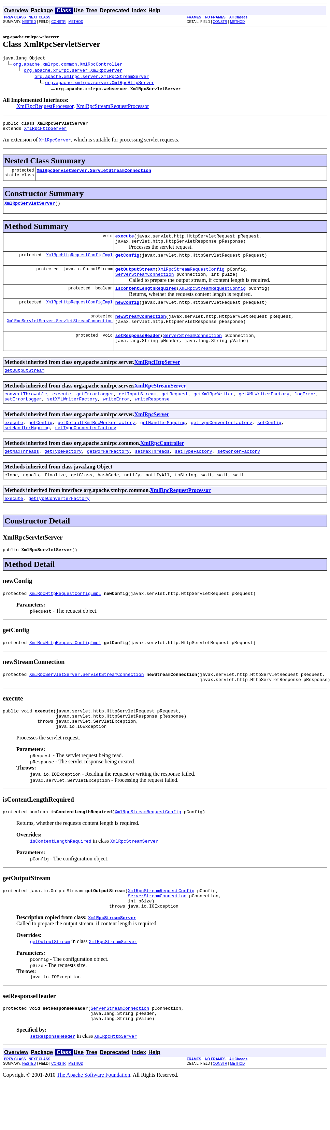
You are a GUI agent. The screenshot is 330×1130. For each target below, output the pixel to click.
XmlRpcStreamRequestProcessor (112, 107)
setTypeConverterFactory (85, 449)
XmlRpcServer (151, 434)
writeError (116, 418)
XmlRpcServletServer (29, 208)
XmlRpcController (162, 464)
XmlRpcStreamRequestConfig (191, 278)
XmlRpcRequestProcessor (44, 107)
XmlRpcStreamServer (160, 403)
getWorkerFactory (108, 474)
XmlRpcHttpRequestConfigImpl (79, 263)
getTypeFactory (63, 474)
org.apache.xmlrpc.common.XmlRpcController (68, 65)
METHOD (76, 22)
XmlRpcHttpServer (45, 131)
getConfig (127, 263)
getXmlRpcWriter (213, 412)
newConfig (127, 314)
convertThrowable (25, 412)
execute (124, 242)
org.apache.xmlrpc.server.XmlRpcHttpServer (99, 83)
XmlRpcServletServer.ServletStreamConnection (94, 174)
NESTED (29, 22)
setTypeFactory (193, 474)
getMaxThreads (21, 474)
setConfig (269, 443)
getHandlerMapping (163, 443)
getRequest (174, 412)
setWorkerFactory (238, 474)
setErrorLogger (23, 418)
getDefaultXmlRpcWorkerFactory (96, 443)
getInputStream (137, 412)
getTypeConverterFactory (221, 443)
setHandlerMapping (27, 449)
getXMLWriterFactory (264, 412)
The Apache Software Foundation (93, 1118)
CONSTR (58, 22)
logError (305, 412)
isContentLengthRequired (145, 299)
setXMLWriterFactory (72, 418)
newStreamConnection (140, 329)
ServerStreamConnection (144, 284)
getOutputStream (135, 278)
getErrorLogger (95, 412)
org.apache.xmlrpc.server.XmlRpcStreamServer (91, 77)
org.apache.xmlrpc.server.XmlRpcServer (73, 71)
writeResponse (152, 418)
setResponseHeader (138, 351)
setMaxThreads (152, 474)
